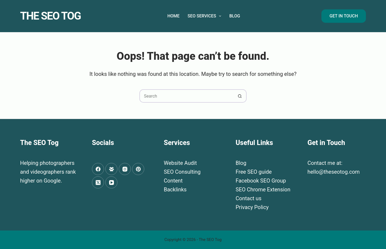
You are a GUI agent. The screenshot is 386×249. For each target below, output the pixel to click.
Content (173, 180)
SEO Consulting (182, 172)
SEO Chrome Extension (263, 189)
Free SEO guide (254, 172)
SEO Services (206, 16)
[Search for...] (186, 96)
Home (173, 15)
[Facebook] (98, 169)
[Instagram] (125, 169)
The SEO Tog (50, 16)
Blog (234, 15)
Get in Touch (343, 15)
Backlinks (175, 189)
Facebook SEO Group (261, 180)
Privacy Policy (252, 207)
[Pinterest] (138, 169)
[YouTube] (111, 182)
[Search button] (240, 96)
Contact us (248, 198)
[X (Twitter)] (98, 182)
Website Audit (180, 163)
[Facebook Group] (111, 169)
